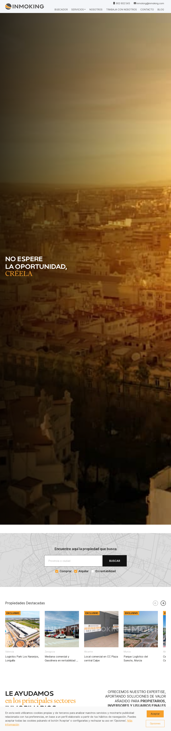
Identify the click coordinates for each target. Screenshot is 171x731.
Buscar (114, 560)
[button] (163, 603)
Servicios (77, 9)
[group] (22, 636)
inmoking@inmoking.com (149, 3)
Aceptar (155, 713)
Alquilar (81, 571)
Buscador (61, 9)
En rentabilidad (103, 571)
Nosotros (95, 9)
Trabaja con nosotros (121, 9)
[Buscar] (73, 561)
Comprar (63, 571)
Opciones (155, 723)
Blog (160, 9)
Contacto (147, 9)
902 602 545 (121, 3)
